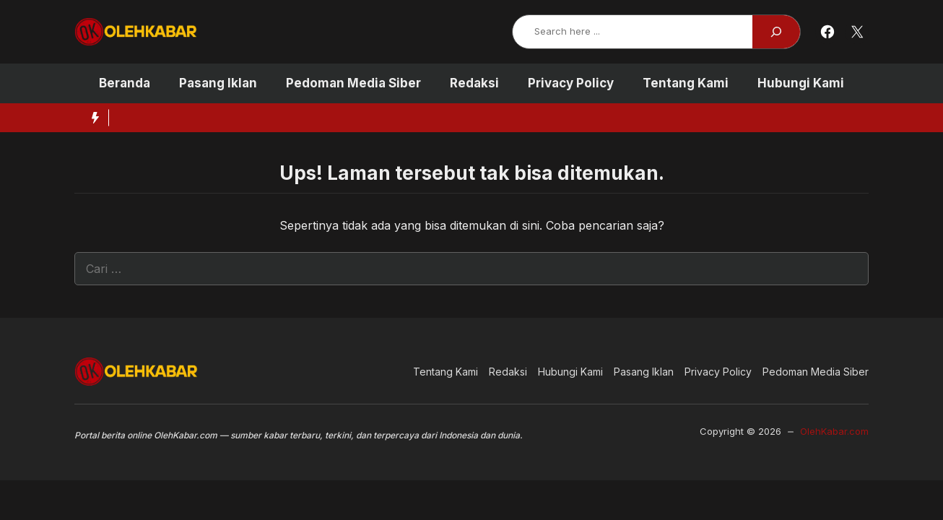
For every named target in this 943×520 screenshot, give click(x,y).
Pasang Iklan (218, 83)
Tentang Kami (686, 83)
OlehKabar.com (834, 431)
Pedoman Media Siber (353, 83)
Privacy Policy (571, 83)
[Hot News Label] (91, 117)
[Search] (776, 31)
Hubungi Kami (800, 83)
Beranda (124, 83)
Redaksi (474, 83)
